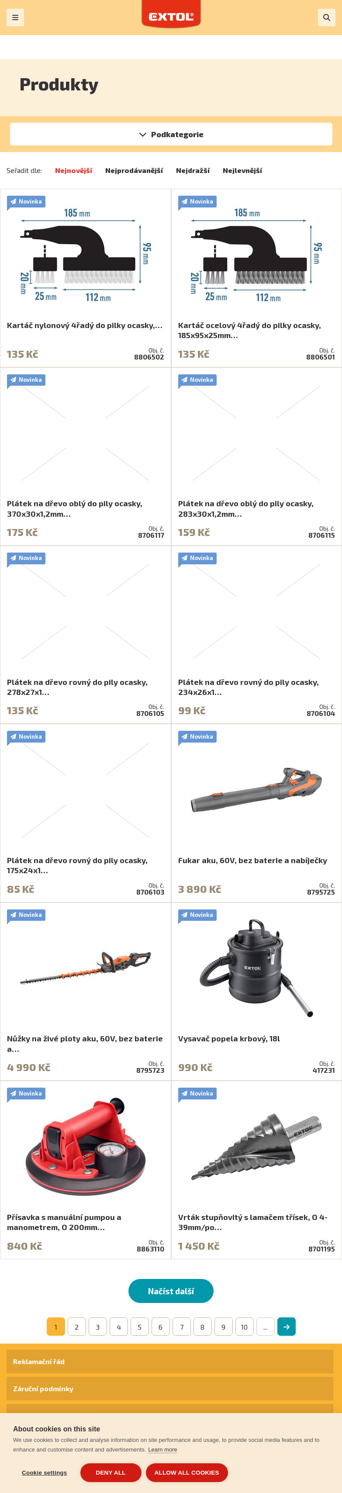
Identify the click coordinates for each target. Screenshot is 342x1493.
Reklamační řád (39, 1361)
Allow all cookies (187, 1472)
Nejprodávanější (134, 170)
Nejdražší (193, 170)
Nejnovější (73, 170)
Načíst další (171, 1291)
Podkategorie (177, 134)
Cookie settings (44, 1472)
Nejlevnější (242, 170)
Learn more (162, 1449)
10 (244, 1327)
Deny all (110, 1472)
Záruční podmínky (43, 1388)
